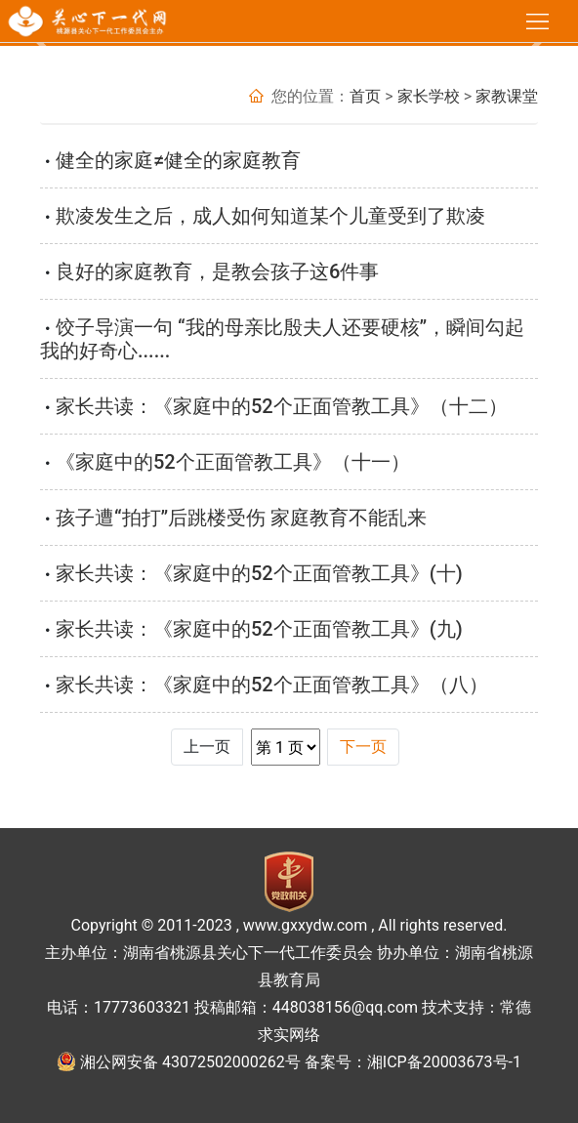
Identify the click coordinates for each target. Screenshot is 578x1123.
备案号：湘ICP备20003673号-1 (413, 1062)
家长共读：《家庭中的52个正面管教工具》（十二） (282, 406)
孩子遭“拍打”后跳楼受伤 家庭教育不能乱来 (241, 517)
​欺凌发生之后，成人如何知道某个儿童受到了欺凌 (270, 216)
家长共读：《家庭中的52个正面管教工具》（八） (272, 684)
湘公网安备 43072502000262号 (190, 1062)
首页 (365, 96)
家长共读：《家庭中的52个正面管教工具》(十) (259, 573)
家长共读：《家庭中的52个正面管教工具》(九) (259, 629)
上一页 (207, 746)
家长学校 (428, 96)
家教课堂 (506, 96)
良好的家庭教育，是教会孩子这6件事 (217, 271)
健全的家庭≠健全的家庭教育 (178, 160)
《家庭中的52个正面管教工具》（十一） (233, 462)
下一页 (363, 746)
